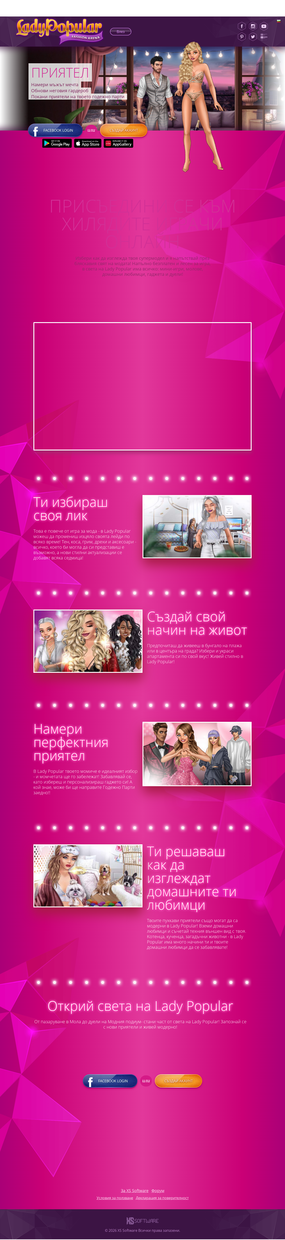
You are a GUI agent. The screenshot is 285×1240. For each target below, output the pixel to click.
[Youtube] (265, 26)
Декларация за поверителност (162, 1198)
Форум (157, 1191)
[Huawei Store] (118, 143)
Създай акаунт (123, 131)
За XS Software (135, 1191)
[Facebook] (242, 26)
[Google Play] (57, 143)
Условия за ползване (115, 1198)
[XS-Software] (142, 1226)
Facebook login (55, 131)
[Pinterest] (242, 36)
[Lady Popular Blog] (265, 36)
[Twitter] (253, 36)
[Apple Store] (87, 143)
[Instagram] (253, 26)
